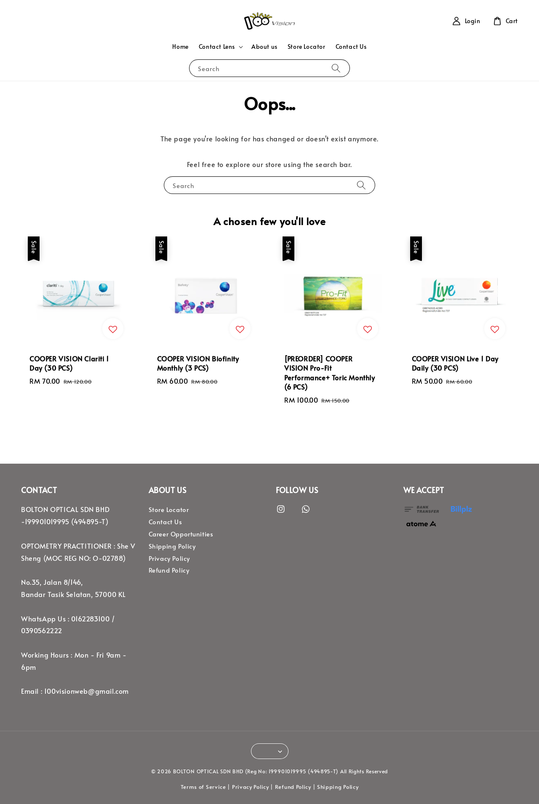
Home (180, 46)
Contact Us (351, 46)
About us (264, 46)
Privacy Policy (169, 558)
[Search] (336, 68)
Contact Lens (217, 46)
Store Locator (307, 46)
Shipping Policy (172, 546)
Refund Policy (169, 570)
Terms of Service (203, 787)
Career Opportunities (181, 534)
